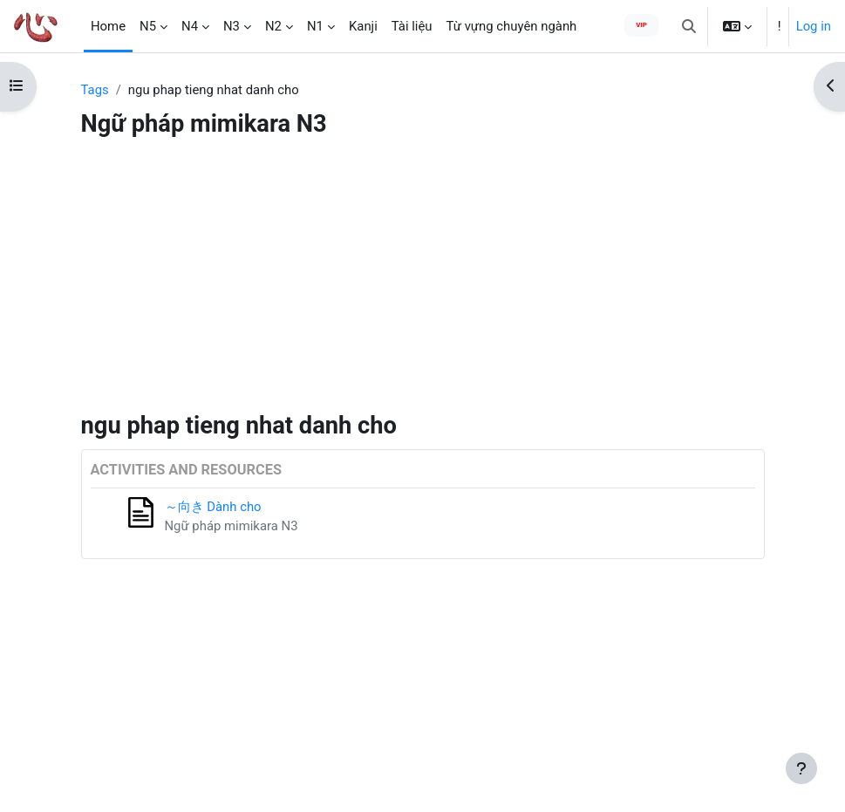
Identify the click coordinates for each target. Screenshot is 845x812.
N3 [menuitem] (231, 26)
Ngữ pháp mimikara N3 (231, 526)
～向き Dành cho (213, 507)
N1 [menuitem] (315, 26)
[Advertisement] (423, 280)
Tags (95, 90)
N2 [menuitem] (273, 26)
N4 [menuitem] (189, 26)
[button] (689, 26)
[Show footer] (801, 768)
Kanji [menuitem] (363, 26)
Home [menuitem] (108, 26)
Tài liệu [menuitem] (412, 26)
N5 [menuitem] (148, 26)
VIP (641, 25)
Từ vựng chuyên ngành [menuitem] (511, 26)
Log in (813, 26)
